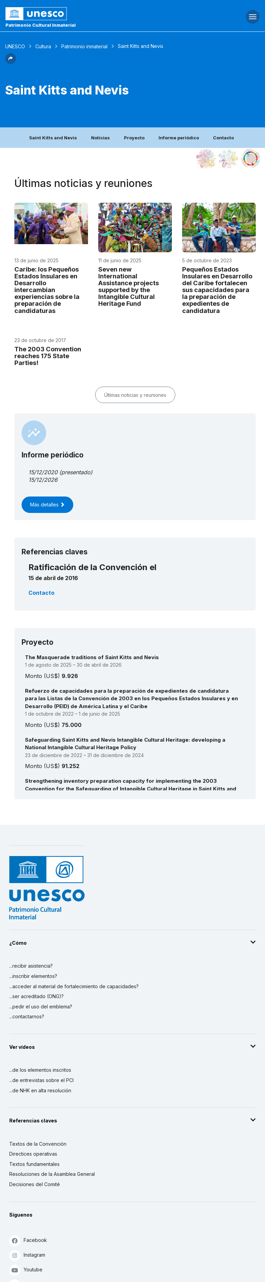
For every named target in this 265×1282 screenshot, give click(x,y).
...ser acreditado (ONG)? (36, 996)
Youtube (25, 1270)
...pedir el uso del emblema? (40, 1006)
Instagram (27, 1255)
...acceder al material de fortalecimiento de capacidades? (74, 986)
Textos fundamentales (34, 1164)
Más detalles (47, 504)
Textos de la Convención (37, 1144)
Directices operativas (33, 1154)
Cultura (43, 46)
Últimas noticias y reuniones (135, 395)
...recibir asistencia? (31, 966)
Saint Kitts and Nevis (53, 137)
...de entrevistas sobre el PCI (41, 1080)
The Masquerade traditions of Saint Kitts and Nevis (92, 657)
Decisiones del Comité (34, 1184)
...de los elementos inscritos (40, 1070)
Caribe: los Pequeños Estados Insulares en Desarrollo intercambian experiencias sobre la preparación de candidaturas (46, 289)
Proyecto (134, 137)
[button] (10, 62)
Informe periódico (179, 137)
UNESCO (15, 46)
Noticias (100, 137)
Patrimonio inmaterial (84, 46)
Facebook (28, 1240)
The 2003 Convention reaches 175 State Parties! (47, 355)
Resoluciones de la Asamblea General (52, 1174)
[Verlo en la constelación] (206, 158)
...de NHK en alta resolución (40, 1090)
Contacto (223, 137)
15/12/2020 (43, 472)
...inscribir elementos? (33, 976)
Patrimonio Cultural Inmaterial (40, 25)
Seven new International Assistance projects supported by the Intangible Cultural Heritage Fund (128, 286)
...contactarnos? (26, 1016)
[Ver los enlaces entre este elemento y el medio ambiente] (228, 158)
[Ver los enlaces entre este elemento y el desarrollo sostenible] (250, 158)
